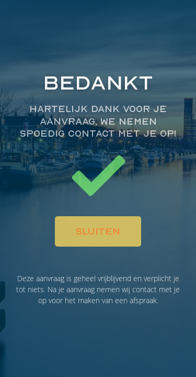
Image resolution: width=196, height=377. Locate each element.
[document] (98, 188)
